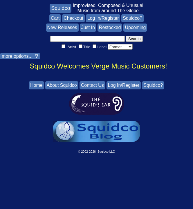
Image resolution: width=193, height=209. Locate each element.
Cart (55, 18)
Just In (88, 27)
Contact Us (92, 85)
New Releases (62, 27)
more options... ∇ (20, 56)
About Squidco (62, 85)
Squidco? (132, 18)
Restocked (110, 27)
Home (36, 85)
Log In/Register (103, 18)
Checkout (73, 18)
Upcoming (135, 27)
